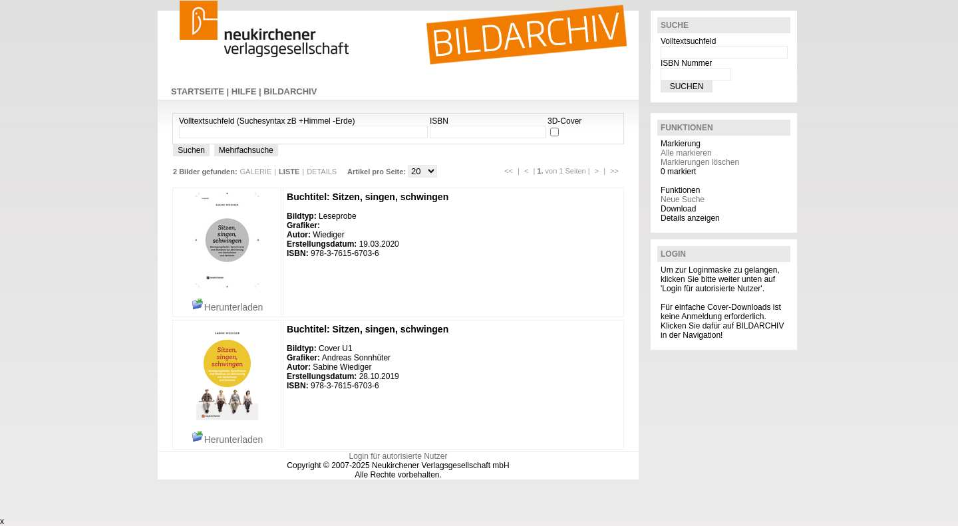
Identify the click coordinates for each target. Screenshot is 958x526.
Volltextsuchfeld (688, 41)
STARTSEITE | (201, 91)
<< (508, 171)
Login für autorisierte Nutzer (398, 456)
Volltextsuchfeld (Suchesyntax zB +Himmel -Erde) (267, 121)
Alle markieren (686, 153)
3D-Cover (564, 121)
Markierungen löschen (700, 162)
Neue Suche (683, 199)
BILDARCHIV (290, 91)
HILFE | (247, 91)
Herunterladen (227, 307)
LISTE (289, 172)
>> (614, 171)
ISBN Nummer (686, 63)
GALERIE (256, 172)
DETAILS (322, 172)
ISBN (439, 121)
